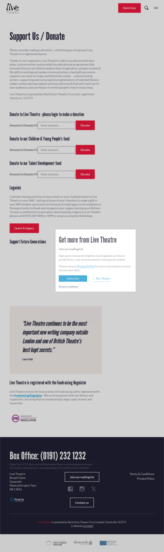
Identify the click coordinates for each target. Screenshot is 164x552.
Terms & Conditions (68, 286)
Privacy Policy (85, 266)
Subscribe (73, 278)
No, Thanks (103, 278)
